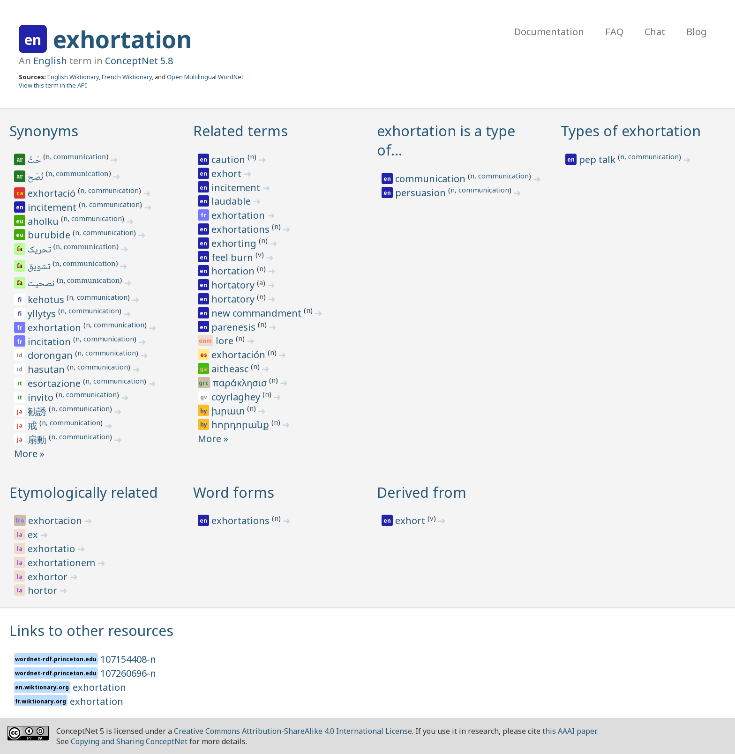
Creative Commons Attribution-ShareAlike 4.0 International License (293, 731)
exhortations (241, 229)
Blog (696, 31)
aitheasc (231, 368)
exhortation (122, 39)
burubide (50, 235)
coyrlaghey (236, 397)
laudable (232, 201)
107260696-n (128, 673)
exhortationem (63, 562)
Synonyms (43, 130)
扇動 (38, 439)
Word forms (233, 492)
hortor (44, 590)
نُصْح (36, 178)
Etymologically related (83, 492)
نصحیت (41, 284)
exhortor (49, 576)
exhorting (235, 243)
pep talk (598, 159)
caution (229, 159)
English (50, 60)
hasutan (47, 369)
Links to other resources (91, 630)
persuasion (421, 192)
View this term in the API (53, 85)
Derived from (421, 492)
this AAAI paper (569, 731)
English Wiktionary (73, 77)
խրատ (229, 411)
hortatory (234, 285)
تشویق (39, 267)
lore (226, 340)
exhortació (53, 193)
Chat (655, 31)
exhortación (239, 354)
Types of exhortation (631, 130)
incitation (50, 341)
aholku (44, 221)
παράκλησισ (240, 383)
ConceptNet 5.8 (139, 60)
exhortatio (52, 548)
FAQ (614, 31)
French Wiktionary (127, 77)
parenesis (234, 327)
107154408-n (128, 659)
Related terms (240, 130)
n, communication (75, 158)
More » (29, 453)
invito (42, 397)
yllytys (43, 313)
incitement (53, 207)
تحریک (40, 251)
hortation (234, 271)
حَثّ (35, 161)
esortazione (55, 383)
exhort (227, 173)
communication (431, 178)
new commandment (257, 313)
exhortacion (56, 520)
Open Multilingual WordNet (205, 77)
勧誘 (38, 411)
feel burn (233, 257)
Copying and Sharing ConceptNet (129, 741)
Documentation (549, 31)
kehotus (47, 299)
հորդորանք (241, 424)
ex (34, 534)
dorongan (51, 355)
